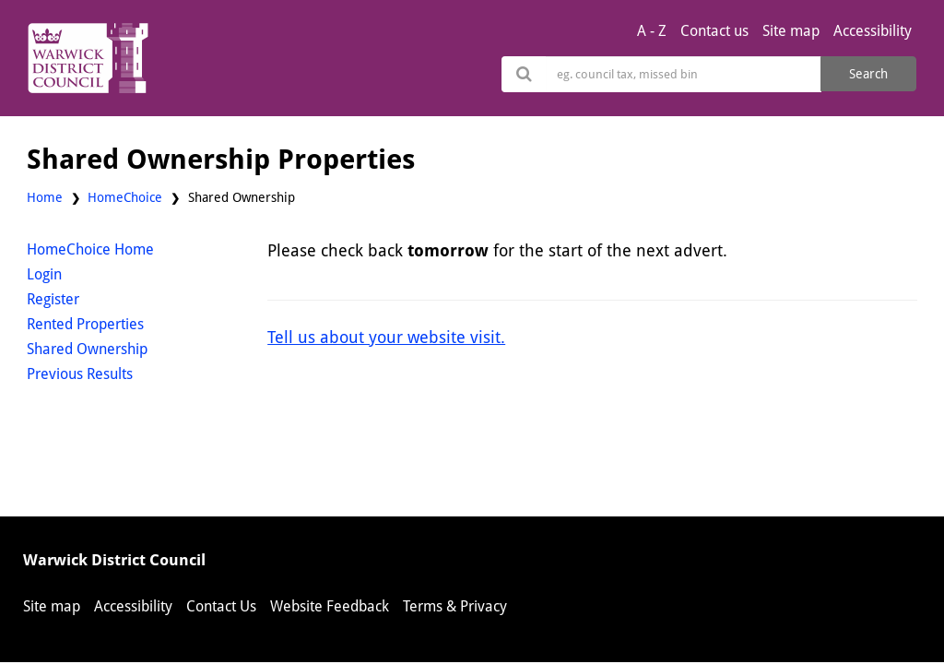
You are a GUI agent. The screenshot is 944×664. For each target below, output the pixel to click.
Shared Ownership (87, 349)
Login (44, 274)
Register (53, 299)
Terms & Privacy (455, 606)
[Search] (683, 74)
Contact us (714, 31)
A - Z (652, 31)
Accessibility (872, 31)
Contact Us (221, 606)
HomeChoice (125, 197)
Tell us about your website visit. (386, 337)
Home (45, 197)
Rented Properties (85, 324)
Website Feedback (329, 606)
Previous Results (80, 374)
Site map (791, 31)
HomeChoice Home (90, 249)
